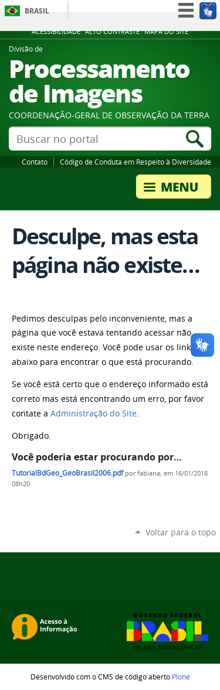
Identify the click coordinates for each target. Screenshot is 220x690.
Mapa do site (166, 32)
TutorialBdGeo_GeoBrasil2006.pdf (67, 473)
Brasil (37, 11)
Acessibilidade (56, 32)
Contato (35, 161)
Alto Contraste (112, 32)
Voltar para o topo (180, 532)
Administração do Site (93, 413)
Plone (181, 676)
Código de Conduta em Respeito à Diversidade (135, 161)
